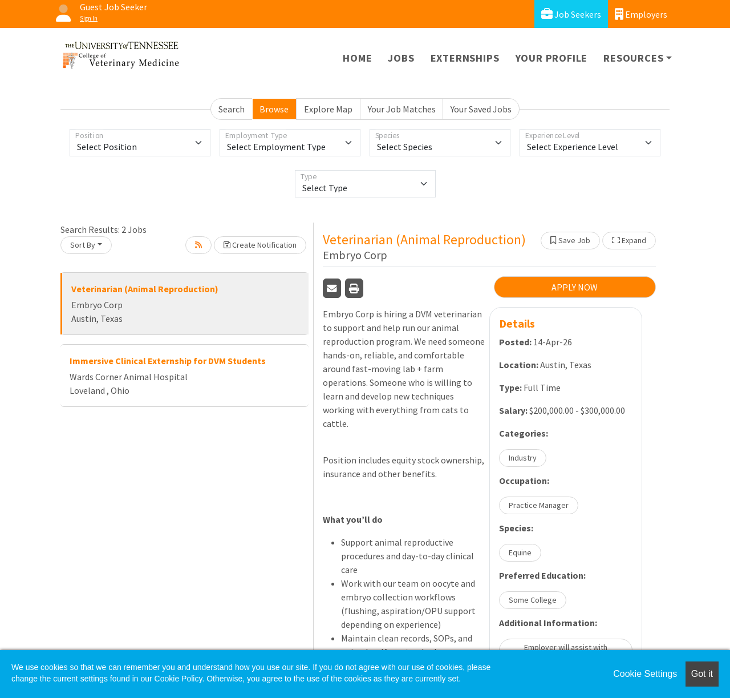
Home (357, 57)
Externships (465, 57)
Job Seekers (571, 14)
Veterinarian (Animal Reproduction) (144, 288)
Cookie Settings (645, 674)
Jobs (401, 57)
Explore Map (328, 109)
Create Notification (260, 245)
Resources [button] (633, 57)
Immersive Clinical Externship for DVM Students (168, 360)
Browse (274, 109)
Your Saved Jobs (481, 109)
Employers (641, 14)
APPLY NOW (574, 287)
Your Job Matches (402, 109)
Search (231, 109)
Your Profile (552, 57)
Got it (702, 674)
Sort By (82, 245)
